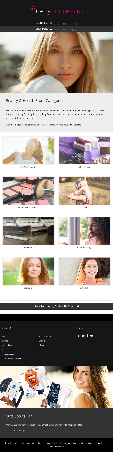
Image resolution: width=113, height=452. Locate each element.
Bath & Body (84, 167)
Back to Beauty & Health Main (56, 306)
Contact (5, 341)
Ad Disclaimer (8, 345)
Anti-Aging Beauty (28, 167)
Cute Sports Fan (15, 430)
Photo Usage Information (12, 358)
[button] (65, 24)
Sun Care (84, 287)
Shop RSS (43, 341)
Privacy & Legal (8, 354)
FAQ (4, 349)
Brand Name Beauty (28, 207)
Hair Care (83, 207)
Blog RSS (42, 345)
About (4, 336)
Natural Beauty (84, 247)
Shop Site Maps (45, 336)
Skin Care (28, 287)
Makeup (28, 247)
